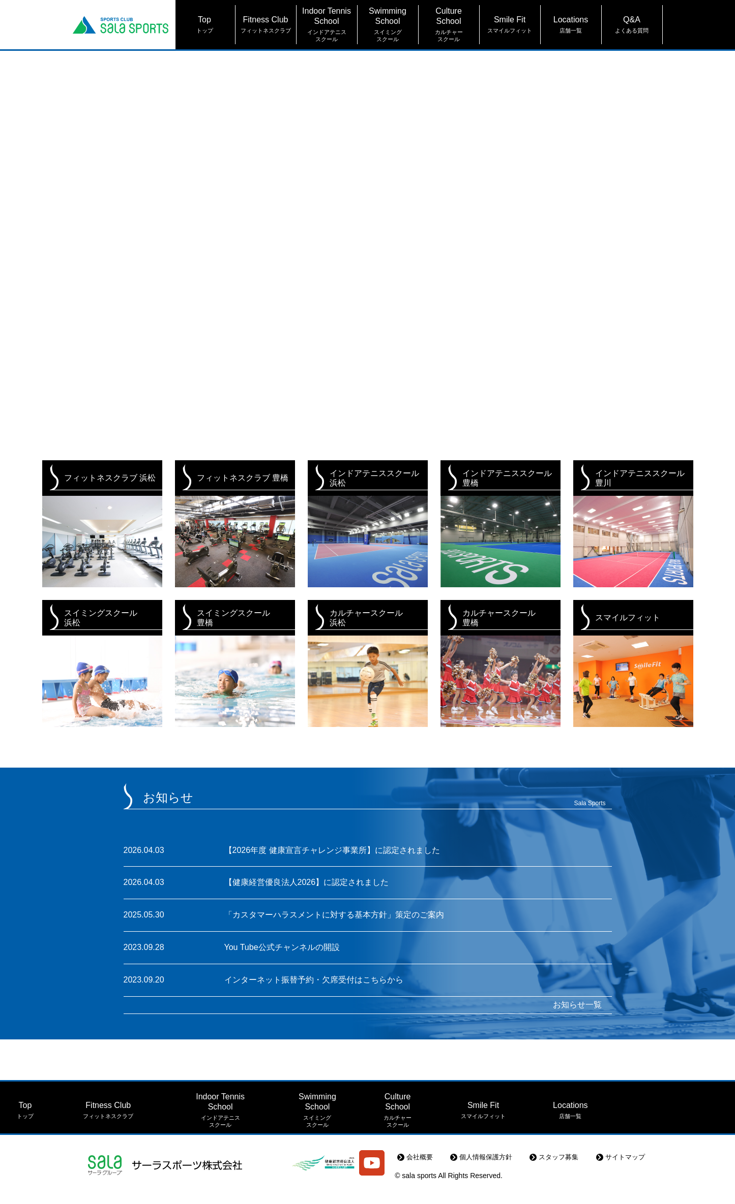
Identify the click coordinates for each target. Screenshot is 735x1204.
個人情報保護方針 (498, 1175)
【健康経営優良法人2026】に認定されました (306, 882)
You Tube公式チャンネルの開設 (282, 946)
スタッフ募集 (566, 1175)
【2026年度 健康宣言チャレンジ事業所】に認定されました (332, 850)
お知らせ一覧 (577, 1002)
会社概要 (436, 1175)
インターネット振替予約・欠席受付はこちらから (313, 978)
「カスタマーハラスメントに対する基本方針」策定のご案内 (334, 914)
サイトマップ (628, 1175)
